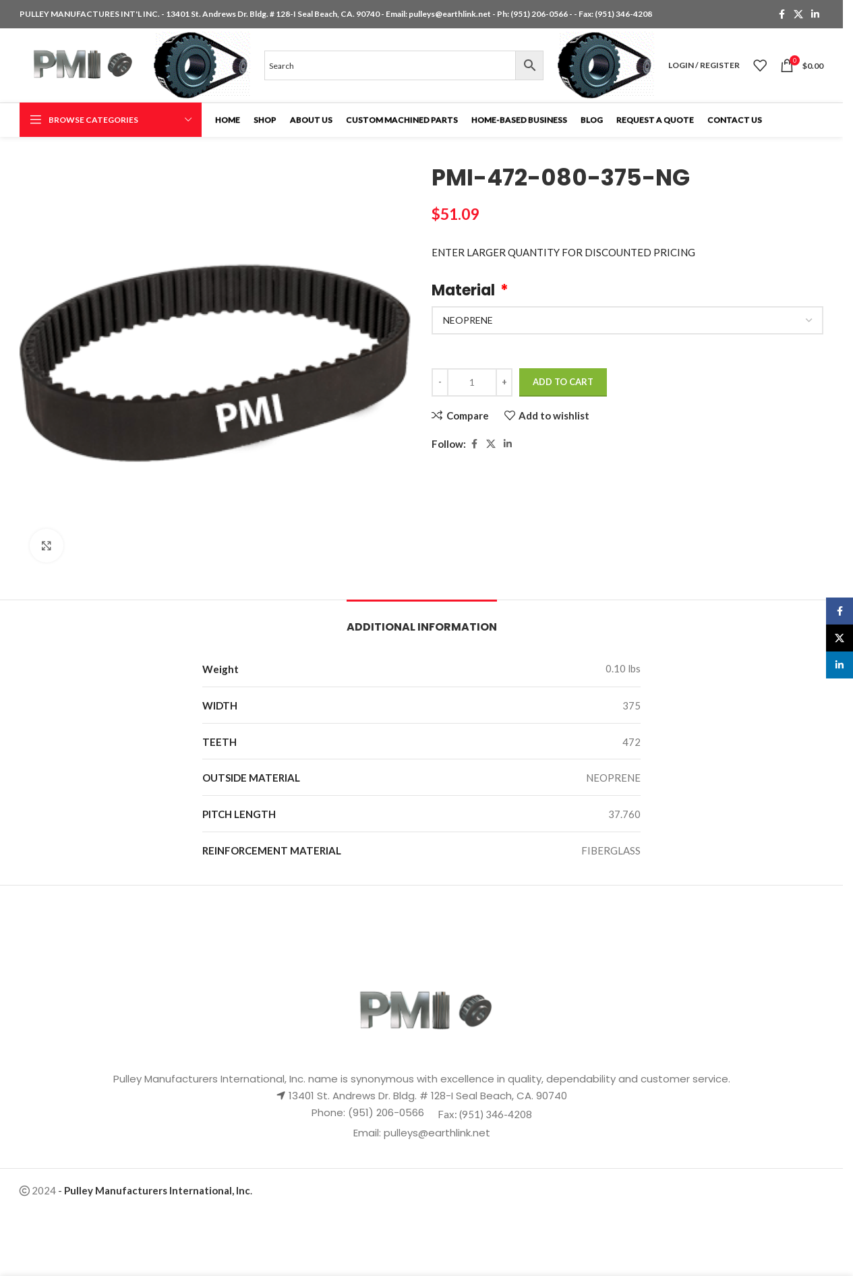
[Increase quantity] (504, 382)
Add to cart (563, 381)
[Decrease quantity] (440, 382)
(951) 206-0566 (539, 14)
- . (155, 1190)
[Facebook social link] (781, 14)
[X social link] (798, 14)
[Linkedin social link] (815, 14)
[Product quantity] (472, 382)
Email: (368, 1133)
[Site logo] (80, 64)
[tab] (422, 620)
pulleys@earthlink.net (450, 14)
